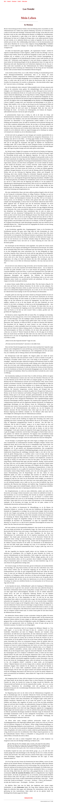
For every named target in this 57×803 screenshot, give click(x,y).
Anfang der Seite (28, 797)
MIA (5, 1)
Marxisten (14, 1)
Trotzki (19, 1)
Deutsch (9, 1)
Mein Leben (24, 1)
